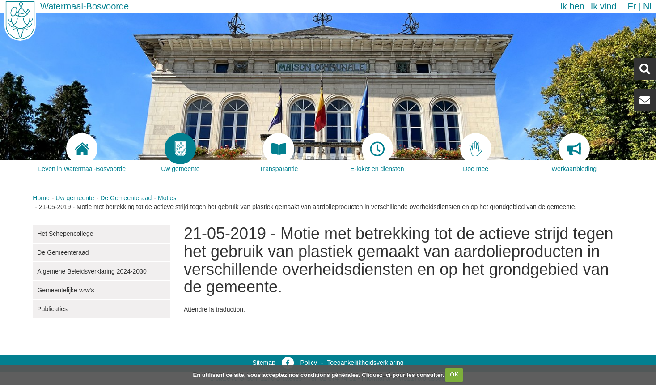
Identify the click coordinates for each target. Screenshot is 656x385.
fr (631, 6)
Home (41, 197)
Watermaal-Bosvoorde (84, 6)
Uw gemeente (74, 197)
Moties (167, 197)
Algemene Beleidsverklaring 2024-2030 (91, 271)
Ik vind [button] (604, 6)
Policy (308, 362)
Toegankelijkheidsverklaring (365, 362)
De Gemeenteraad (126, 197)
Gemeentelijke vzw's (65, 290)
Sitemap (263, 362)
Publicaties (52, 308)
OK (454, 374)
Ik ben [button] (572, 6)
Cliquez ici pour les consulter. (403, 374)
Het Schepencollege (65, 233)
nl (647, 6)
